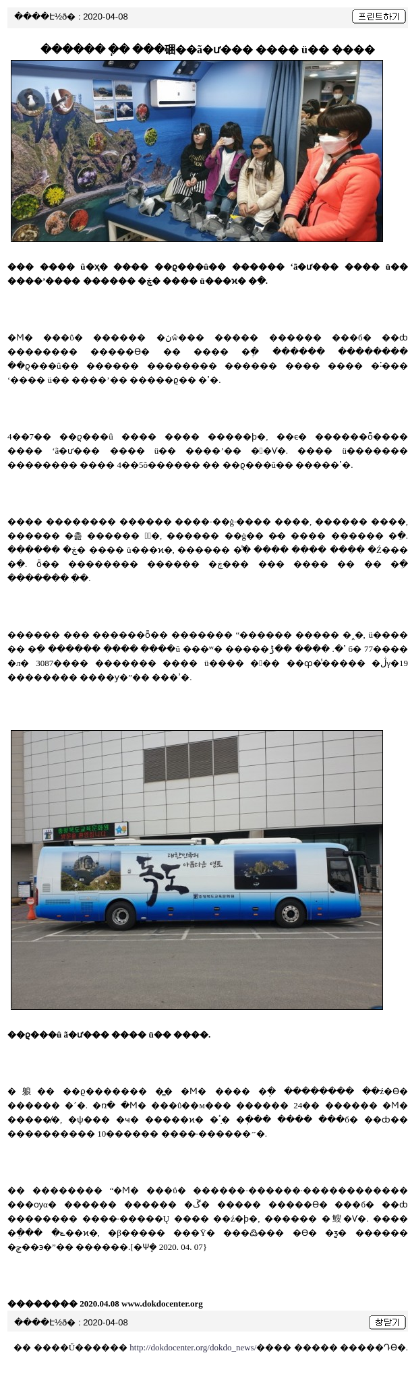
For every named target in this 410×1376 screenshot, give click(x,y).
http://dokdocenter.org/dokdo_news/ (192, 1347)
